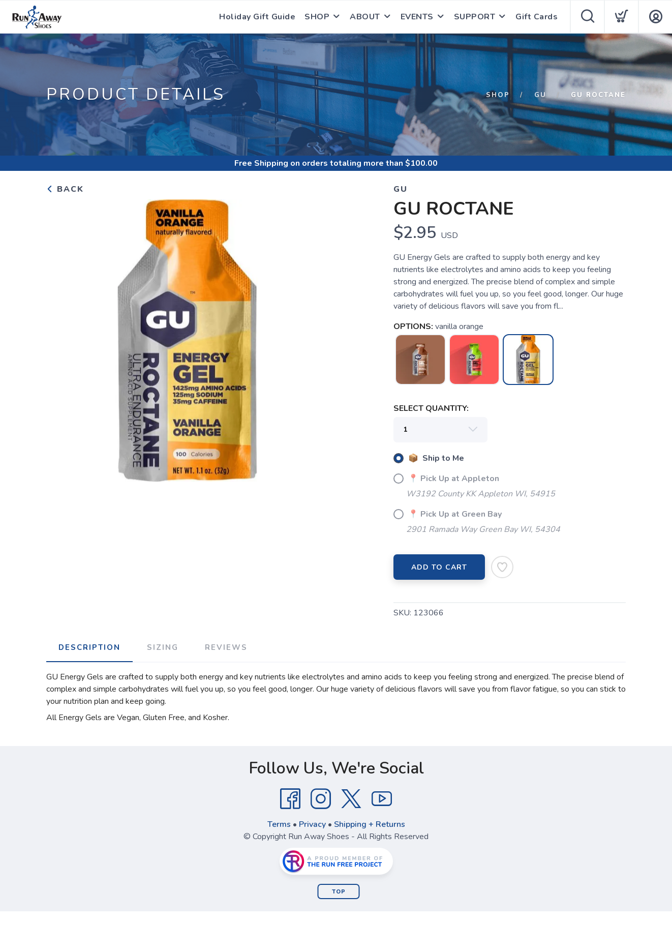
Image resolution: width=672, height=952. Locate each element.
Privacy (312, 824)
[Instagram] (321, 799)
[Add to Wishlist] (502, 567)
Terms (279, 824)
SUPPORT (475, 16)
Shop (498, 95)
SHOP (316, 16)
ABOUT (365, 16)
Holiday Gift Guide (257, 16)
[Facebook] (290, 799)
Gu (540, 95)
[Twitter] (351, 799)
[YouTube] (381, 799)
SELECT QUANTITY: (431, 408)
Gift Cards (536, 16)
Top (339, 892)
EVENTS (417, 16)
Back (65, 189)
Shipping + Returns (369, 824)
